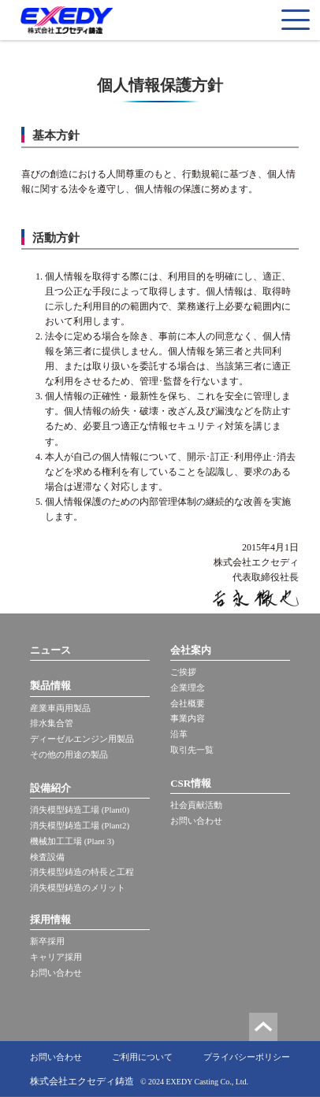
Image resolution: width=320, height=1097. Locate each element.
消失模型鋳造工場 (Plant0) (79, 809)
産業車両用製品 (60, 708)
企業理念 (187, 687)
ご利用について (142, 1057)
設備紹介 (50, 788)
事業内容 (187, 718)
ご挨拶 (183, 671)
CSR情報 (190, 783)
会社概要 (187, 703)
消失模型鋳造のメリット (77, 887)
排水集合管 (51, 723)
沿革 (179, 734)
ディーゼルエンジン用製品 (82, 738)
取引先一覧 (192, 749)
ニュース (50, 650)
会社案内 (190, 650)
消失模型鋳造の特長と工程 (82, 871)
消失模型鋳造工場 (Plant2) (79, 825)
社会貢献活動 (196, 805)
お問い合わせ (56, 972)
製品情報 (50, 685)
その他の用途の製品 (69, 754)
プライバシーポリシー (246, 1057)
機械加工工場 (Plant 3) (72, 841)
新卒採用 (47, 941)
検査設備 (47, 857)
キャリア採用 (56, 957)
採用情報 (50, 919)
